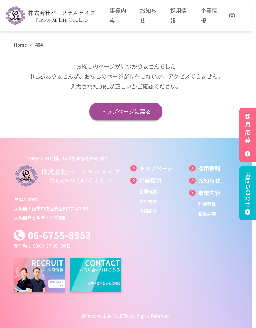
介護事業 (207, 203)
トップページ (156, 168)
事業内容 (209, 193)
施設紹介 (148, 211)
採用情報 (209, 168)
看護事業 (207, 213)
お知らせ (209, 180)
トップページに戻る (126, 111)
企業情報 (150, 180)
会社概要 (148, 201)
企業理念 (148, 191)
